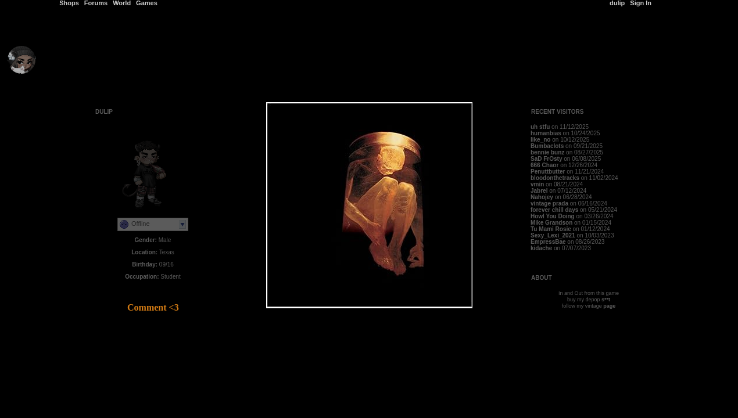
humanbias (546, 133)
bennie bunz (547, 152)
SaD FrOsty (546, 159)
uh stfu (540, 127)
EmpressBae (548, 242)
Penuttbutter (548, 171)
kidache (541, 248)
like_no (540, 139)
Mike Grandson (551, 222)
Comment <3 (153, 307)
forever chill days (554, 210)
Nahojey (543, 197)
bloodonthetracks (555, 178)
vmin (537, 184)
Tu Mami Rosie (551, 229)
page (609, 306)
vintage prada (549, 203)
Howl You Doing (553, 216)
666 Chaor (544, 165)
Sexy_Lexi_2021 (553, 235)
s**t (605, 299)
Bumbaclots (547, 146)
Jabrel (539, 191)
